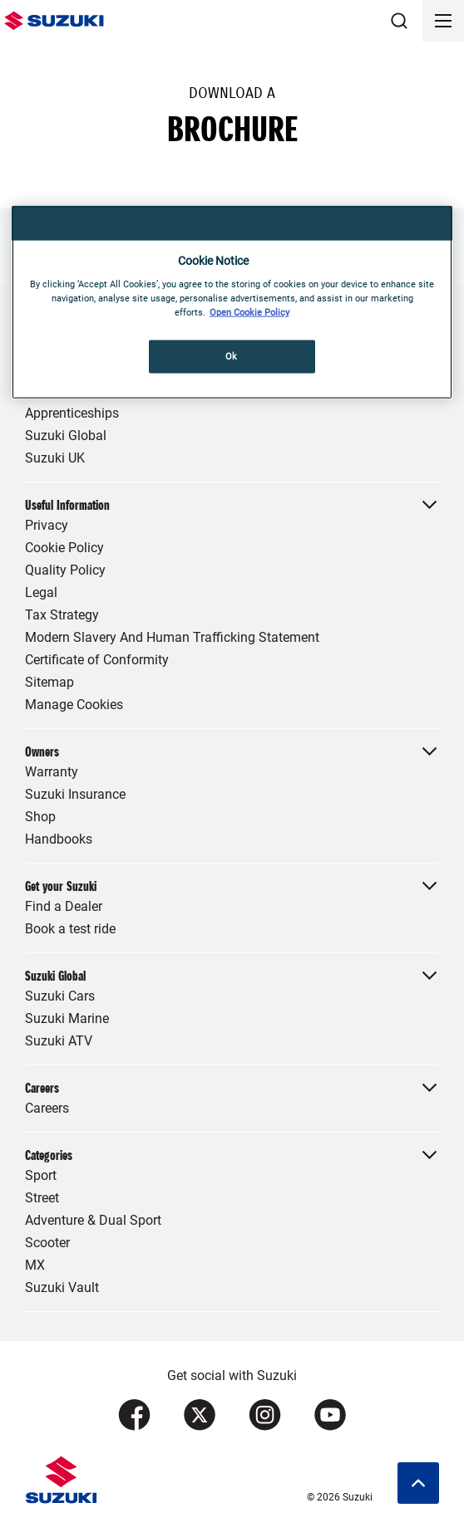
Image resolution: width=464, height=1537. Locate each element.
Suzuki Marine (67, 1018)
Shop (40, 817)
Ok (231, 356)
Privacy (46, 525)
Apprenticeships (72, 413)
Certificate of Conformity (97, 660)
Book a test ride (70, 929)
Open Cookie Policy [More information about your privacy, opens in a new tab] (249, 312)
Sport (41, 1175)
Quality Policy (65, 570)
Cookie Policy (64, 548)
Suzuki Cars (60, 996)
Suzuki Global (65, 435)
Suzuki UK (55, 458)
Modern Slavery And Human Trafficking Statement (172, 637)
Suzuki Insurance (75, 794)
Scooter (47, 1243)
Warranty (51, 772)
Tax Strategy (62, 615)
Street (42, 1198)
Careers (47, 1108)
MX (35, 1265)
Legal (41, 592)
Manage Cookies (74, 704)
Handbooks (58, 839)
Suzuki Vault (62, 1287)
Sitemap (49, 682)
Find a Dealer (63, 906)
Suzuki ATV (58, 1041)
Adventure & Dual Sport (93, 1220)
